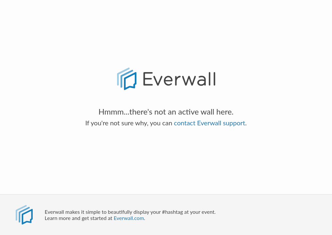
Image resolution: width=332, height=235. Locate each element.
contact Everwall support (209, 123)
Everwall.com (129, 218)
